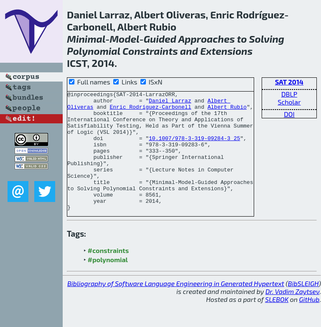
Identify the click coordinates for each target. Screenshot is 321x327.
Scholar (289, 102)
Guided (159, 39)
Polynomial (93, 51)
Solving (266, 39)
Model (124, 39)
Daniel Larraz (170, 103)
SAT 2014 (289, 82)
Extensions (226, 51)
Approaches (206, 39)
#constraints (108, 274)
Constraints (150, 51)
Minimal (86, 39)
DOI (289, 114)
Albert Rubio (227, 110)
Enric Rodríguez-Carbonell (150, 110)
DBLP (289, 94)
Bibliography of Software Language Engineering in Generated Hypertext (175, 307)
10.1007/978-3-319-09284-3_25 (194, 148)
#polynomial (108, 283)
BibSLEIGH (303, 307)
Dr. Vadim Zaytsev (292, 315)
